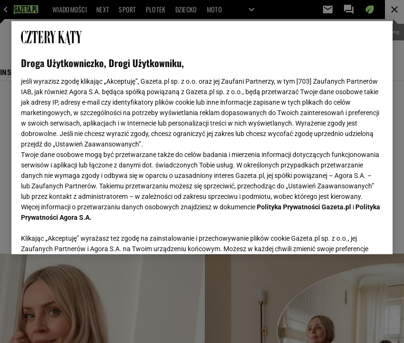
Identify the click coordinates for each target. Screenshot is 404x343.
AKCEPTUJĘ (351, 235)
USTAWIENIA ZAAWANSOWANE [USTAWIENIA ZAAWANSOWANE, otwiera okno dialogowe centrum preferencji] (83, 235)
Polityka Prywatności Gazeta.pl (304, 207)
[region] (202, 137)
